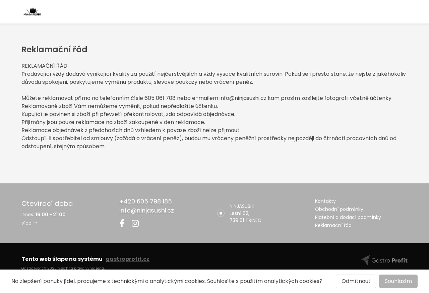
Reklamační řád (333, 225)
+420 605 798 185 (145, 201)
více (29, 223)
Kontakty (325, 201)
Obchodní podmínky (339, 209)
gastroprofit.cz (127, 259)
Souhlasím (398, 281)
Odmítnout (356, 281)
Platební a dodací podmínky (348, 217)
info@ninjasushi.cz (146, 210)
